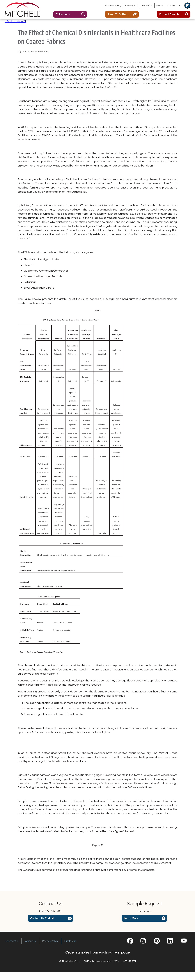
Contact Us (174, 5)
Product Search (169, 14)
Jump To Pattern (118, 14)
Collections (63, 14)
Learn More (131, 919)
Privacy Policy (50, 941)
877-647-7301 (53, 912)
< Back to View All (15, 22)
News (159, 5)
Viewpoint (131, 5)
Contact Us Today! (42, 919)
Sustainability (113, 5)
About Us (147, 5)
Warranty (30, 941)
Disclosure (70, 941)
